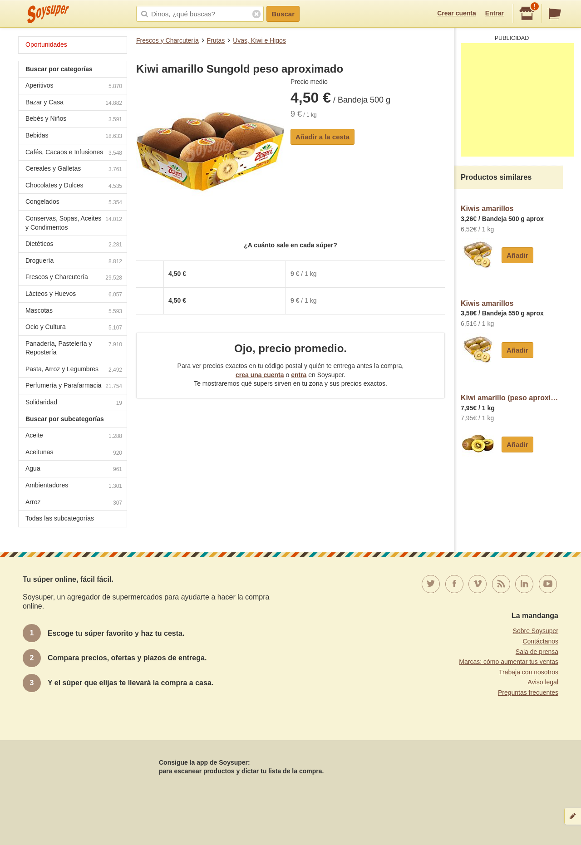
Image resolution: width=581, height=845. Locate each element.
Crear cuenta (456, 13)
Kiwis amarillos (487, 208)
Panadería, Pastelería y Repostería (73, 348)
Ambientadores (73, 486)
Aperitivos (73, 86)
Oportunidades (46, 44)
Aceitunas (73, 453)
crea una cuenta (260, 374)
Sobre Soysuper (535, 630)
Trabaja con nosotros (528, 672)
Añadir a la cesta (322, 137)
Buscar (283, 14)
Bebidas (73, 136)
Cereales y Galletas (73, 169)
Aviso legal (543, 682)
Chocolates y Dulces (73, 186)
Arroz (73, 503)
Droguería (73, 261)
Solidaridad (73, 403)
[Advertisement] (517, 100)
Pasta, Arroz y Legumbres (73, 370)
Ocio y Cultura (73, 328)
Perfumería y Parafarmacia (73, 386)
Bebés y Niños (73, 119)
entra (298, 374)
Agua (73, 469)
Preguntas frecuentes (528, 692)
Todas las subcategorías (59, 518)
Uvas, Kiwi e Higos (259, 40)
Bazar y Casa (73, 103)
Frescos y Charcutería (167, 40)
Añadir (517, 255)
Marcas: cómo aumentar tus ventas (508, 661)
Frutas (216, 40)
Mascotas (73, 311)
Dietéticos (73, 245)
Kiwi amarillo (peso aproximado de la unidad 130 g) (512, 398)
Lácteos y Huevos (73, 295)
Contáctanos (540, 641)
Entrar (494, 13)
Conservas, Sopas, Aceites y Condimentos (73, 223)
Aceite (73, 436)
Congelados (73, 202)
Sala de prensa (537, 651)
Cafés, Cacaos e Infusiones (73, 153)
